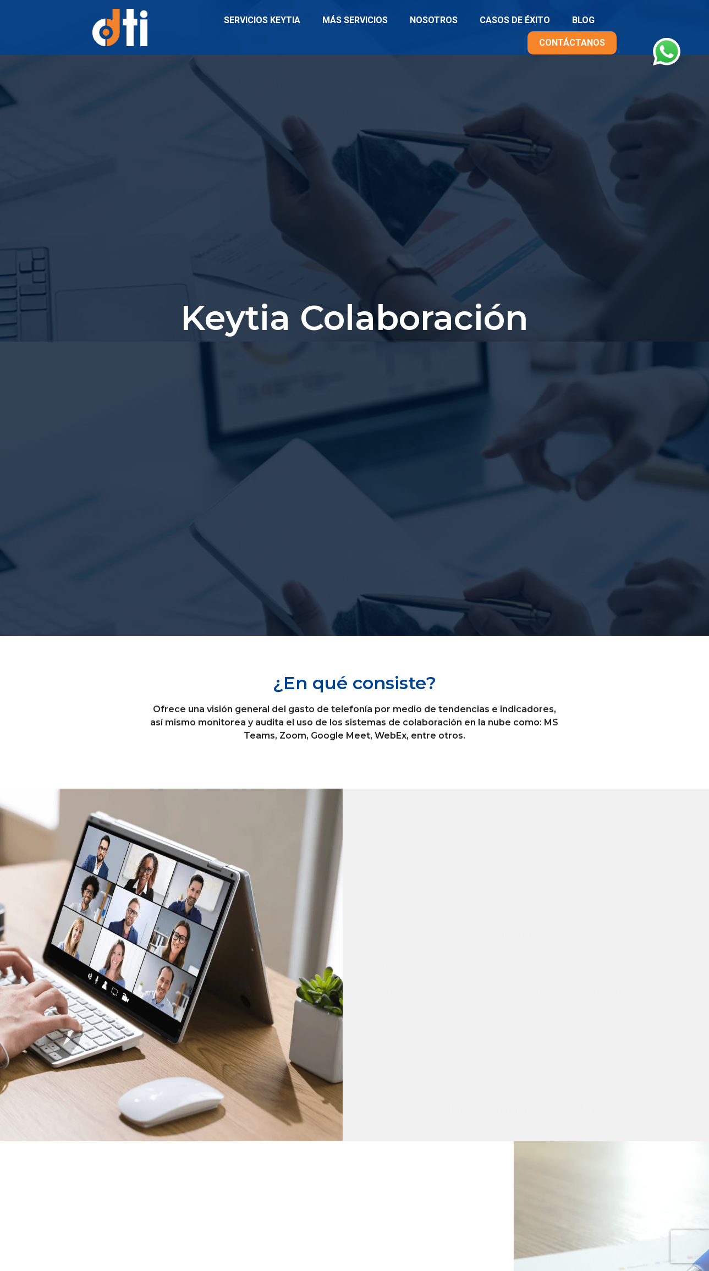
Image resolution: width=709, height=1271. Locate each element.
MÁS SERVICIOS (355, 20)
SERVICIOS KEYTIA (262, 20)
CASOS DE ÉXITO (515, 20)
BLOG (583, 20)
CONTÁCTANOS (572, 42)
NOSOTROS (434, 20)
